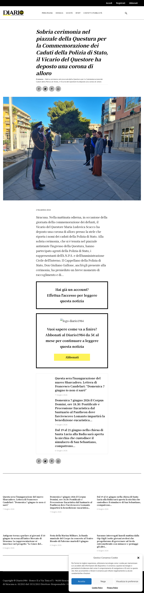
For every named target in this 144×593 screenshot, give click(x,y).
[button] (138, 557)
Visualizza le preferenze (127, 581)
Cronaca (39, 79)
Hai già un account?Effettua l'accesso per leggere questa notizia (72, 295)
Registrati (120, 3)
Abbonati (133, 3)
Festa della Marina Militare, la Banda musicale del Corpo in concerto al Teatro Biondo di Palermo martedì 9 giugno (71, 538)
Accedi (109, 3)
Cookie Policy (97, 588)
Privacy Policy (112, 588)
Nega (103, 581)
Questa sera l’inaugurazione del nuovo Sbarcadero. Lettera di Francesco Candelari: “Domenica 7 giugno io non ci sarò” (80, 384)
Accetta (81, 581)
